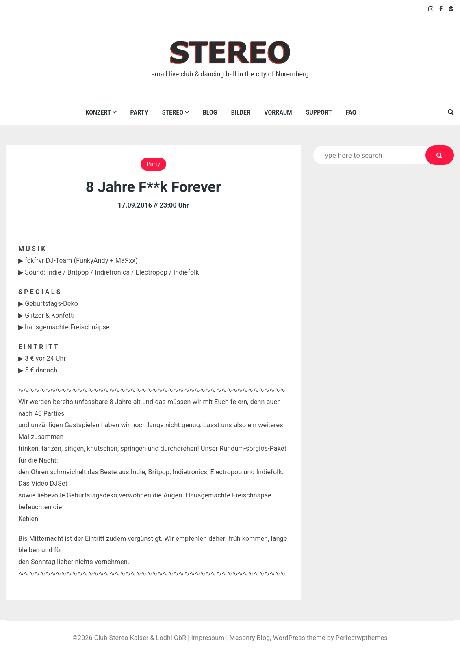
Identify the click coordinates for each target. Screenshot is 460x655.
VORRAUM (278, 112)
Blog (210, 112)
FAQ (351, 112)
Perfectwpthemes (362, 638)
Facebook (441, 9)
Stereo (173, 112)
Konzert (98, 112)
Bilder (240, 112)
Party (139, 112)
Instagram (431, 9)
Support (319, 112)
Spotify (451, 9)
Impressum (207, 638)
